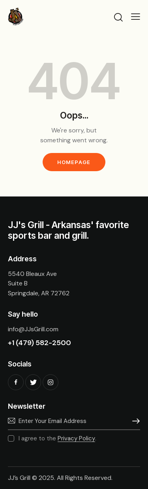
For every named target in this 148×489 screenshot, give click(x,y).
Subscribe (134, 421)
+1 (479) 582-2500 (39, 342)
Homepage (73, 162)
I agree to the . (57, 438)
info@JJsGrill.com (33, 329)
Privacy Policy (76, 439)
